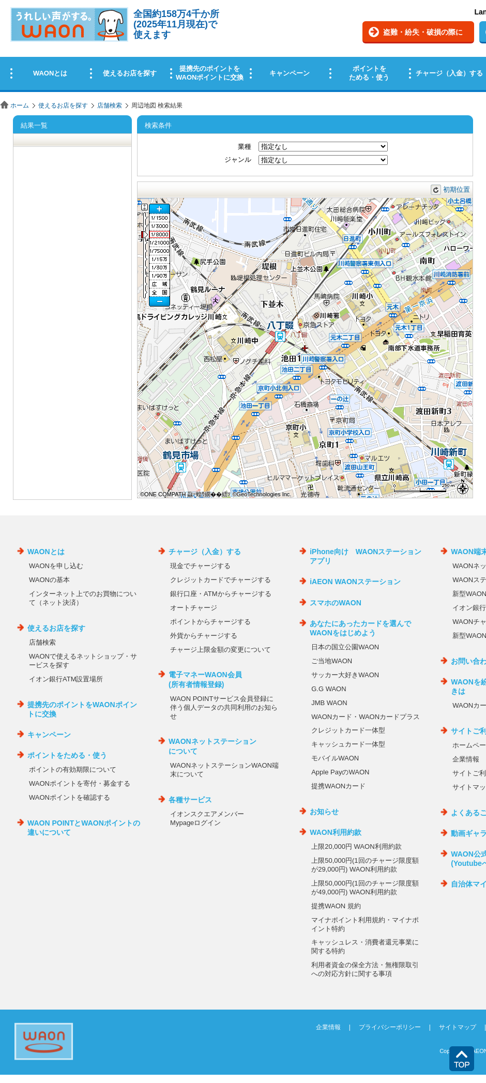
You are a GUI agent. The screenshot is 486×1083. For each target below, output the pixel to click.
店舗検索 (109, 105)
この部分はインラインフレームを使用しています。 (243, 48)
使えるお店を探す (63, 105)
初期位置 (456, 189)
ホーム (19, 105)
